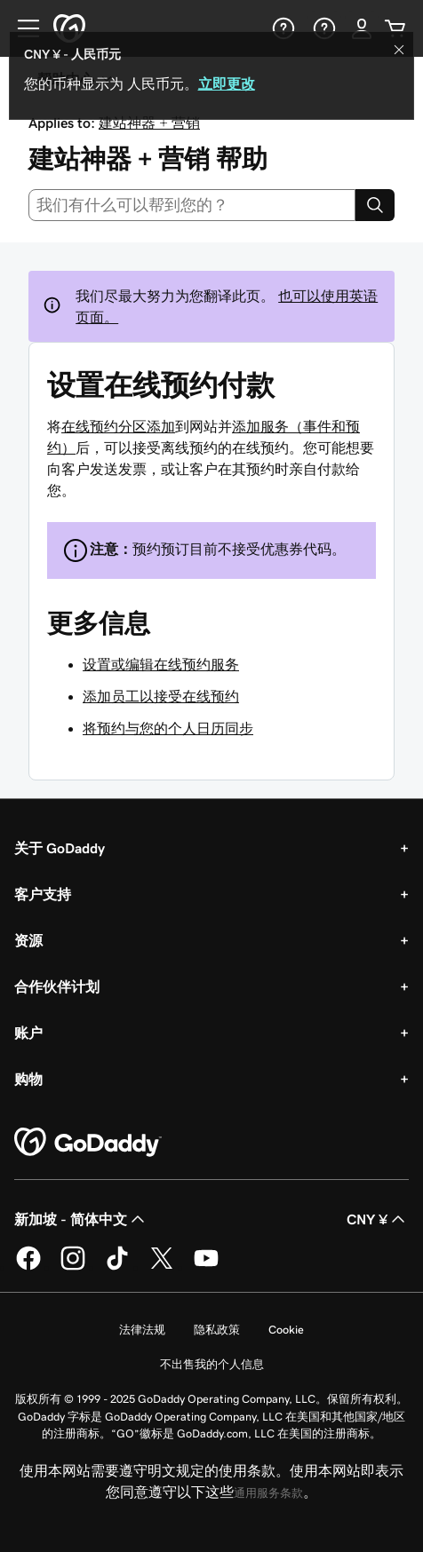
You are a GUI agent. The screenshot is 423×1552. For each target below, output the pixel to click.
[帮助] (281, 28)
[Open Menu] (21, 28)
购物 (28, 1079)
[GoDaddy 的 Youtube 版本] (206, 1267)
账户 (28, 1032)
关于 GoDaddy (59, 848)
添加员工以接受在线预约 (161, 696)
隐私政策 (217, 1329)
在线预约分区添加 (118, 426)
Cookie (286, 1329)
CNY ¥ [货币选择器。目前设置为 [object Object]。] (378, 1219)
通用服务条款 (268, 1493)
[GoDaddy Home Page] (88, 1143)
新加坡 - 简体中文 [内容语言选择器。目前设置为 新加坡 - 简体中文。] (81, 1219)
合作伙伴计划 (57, 986)
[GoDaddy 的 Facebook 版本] (28, 1267)
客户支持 (42, 894)
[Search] (375, 205)
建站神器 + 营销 (149, 122)
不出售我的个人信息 (212, 1364)
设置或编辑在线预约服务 (161, 664)
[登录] (362, 28)
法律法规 (142, 1329)
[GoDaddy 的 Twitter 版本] (162, 1267)
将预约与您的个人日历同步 (168, 728)
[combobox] (191, 205)
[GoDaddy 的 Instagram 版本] (73, 1267)
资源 (28, 940)
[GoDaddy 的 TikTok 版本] (117, 1267)
